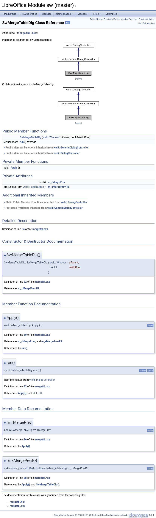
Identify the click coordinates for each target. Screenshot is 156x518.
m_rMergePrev (56, 182)
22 (25, 281)
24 (23, 229)
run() (24, 348)
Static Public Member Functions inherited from (45, 202)
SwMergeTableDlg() (47, 484)
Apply (14, 167)
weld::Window (51, 137)
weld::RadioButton (33, 186)
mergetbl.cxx (42, 281)
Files (97, 13)
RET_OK (37, 393)
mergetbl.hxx (27, 33)
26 (25, 439)
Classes (83, 13)
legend (78, 79)
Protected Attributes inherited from (42, 207)
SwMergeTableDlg (30, 137)
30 (25, 334)
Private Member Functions (125, 19)
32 (25, 386)
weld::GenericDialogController (71, 147)
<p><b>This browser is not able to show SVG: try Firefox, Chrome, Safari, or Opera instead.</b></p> (78, 59)
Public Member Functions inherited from (46, 147)
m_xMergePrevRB (58, 186)
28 (25, 477)
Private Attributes (146, 19)
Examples (111, 13)
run (22, 141)
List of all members (146, 23)
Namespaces (64, 13)
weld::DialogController (67, 153)
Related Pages (29, 13)
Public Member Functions (101, 19)
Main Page (10, 13)
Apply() (22, 393)
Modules (47, 13)
